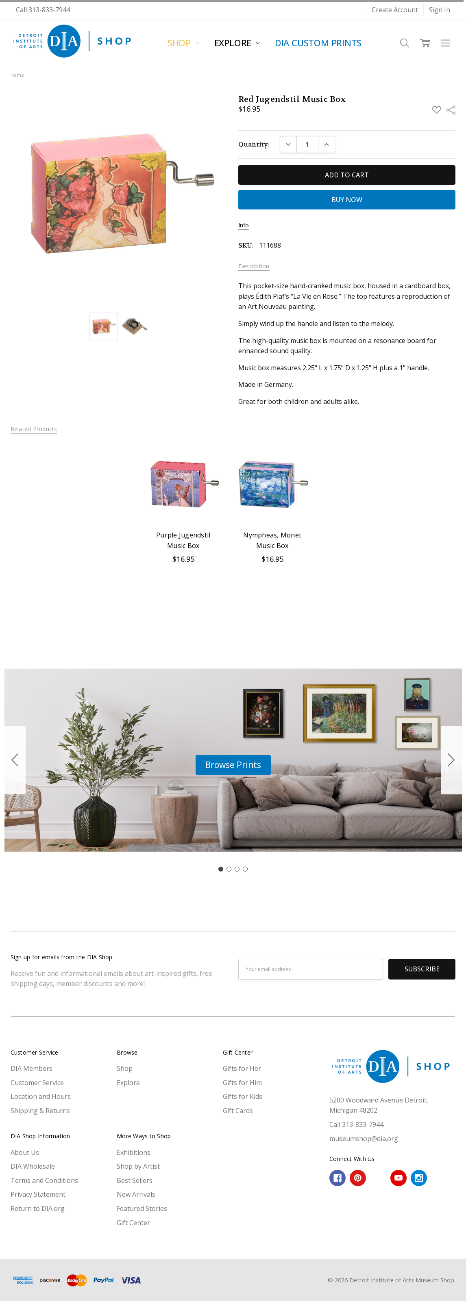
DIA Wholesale (33, 1166)
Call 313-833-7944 (43, 9)
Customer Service (37, 1082)
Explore (236, 43)
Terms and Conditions (44, 1180)
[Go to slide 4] (15, 760)
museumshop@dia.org (363, 1138)
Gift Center (133, 1222)
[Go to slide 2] (451, 760)
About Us (25, 1152)
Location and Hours (41, 1096)
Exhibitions (133, 1152)
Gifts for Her (242, 1068)
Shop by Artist (138, 1166)
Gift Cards (238, 1110)
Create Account (395, 9)
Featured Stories (142, 1208)
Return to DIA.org (38, 1208)
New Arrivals (136, 1194)
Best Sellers (134, 1180)
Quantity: (254, 144)
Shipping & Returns (40, 1110)
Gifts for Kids (242, 1096)
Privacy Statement (38, 1194)
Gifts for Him (242, 1082)
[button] (233, 765)
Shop (183, 43)
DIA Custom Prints (318, 43)
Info (243, 225)
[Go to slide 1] (220, 869)
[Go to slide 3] (237, 869)
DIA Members (31, 1068)
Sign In (439, 9)
